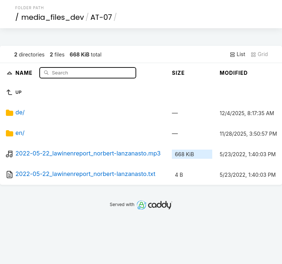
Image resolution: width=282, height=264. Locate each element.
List (237, 54)
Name (24, 72)
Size (178, 73)
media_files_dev (52, 17)
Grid (259, 54)
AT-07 (101, 17)
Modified (234, 73)
